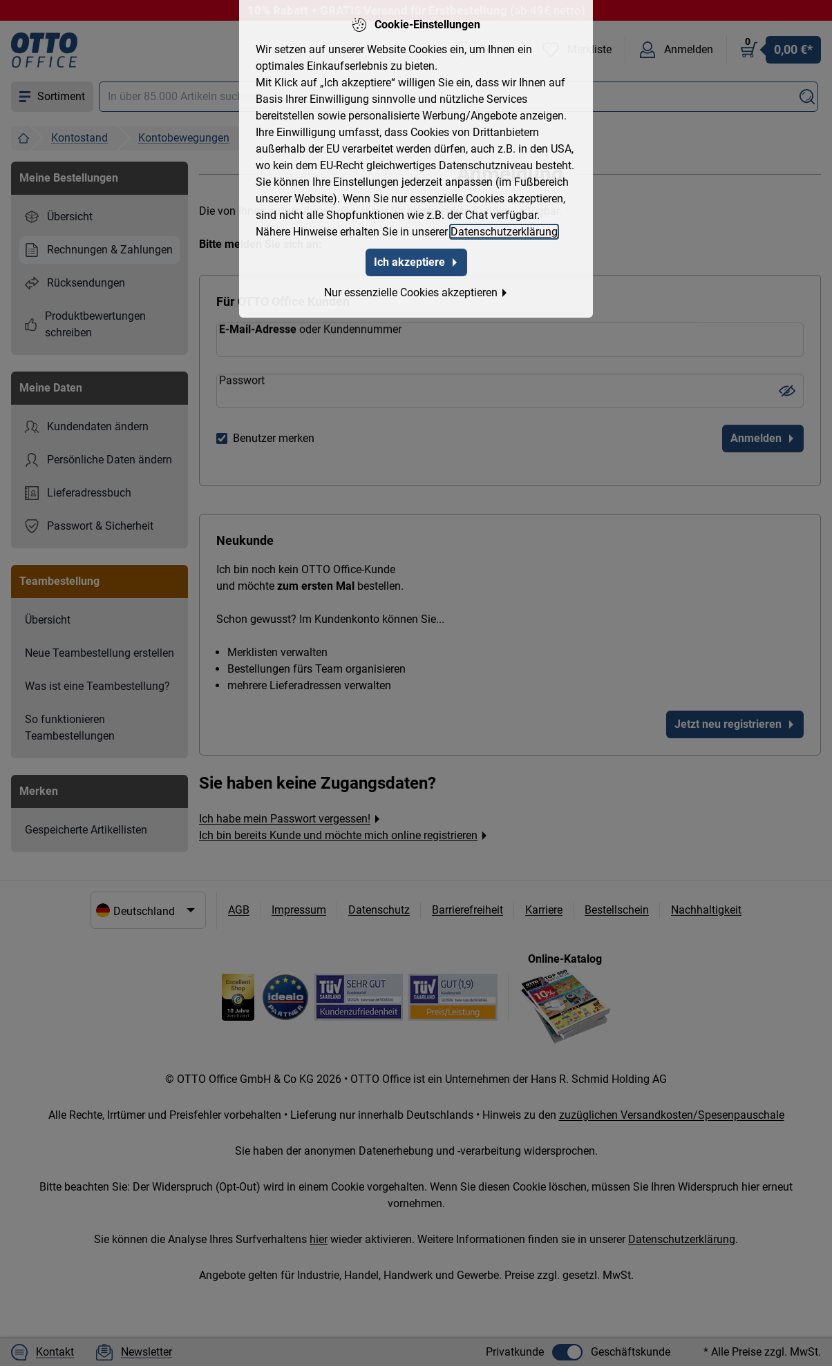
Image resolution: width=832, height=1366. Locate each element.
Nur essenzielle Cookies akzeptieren (416, 289)
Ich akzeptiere (416, 259)
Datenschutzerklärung (504, 228)
